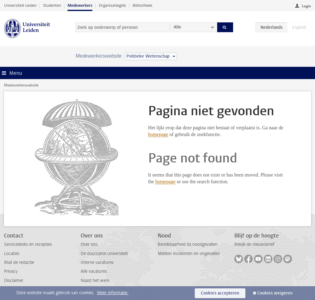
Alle (177, 27)
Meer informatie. (113, 293)
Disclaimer (13, 280)
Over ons (89, 244)
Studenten (52, 5)
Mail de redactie (19, 262)
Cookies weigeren (275, 293)
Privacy (10, 271)
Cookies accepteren (220, 293)
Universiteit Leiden (20, 5)
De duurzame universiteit (104, 253)
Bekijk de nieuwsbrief (254, 244)
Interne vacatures (97, 262)
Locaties (11, 253)
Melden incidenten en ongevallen (189, 253)
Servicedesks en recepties (28, 244)
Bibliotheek (142, 5)
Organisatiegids (112, 5)
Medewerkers (79, 5)
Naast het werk (95, 280)
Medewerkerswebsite (21, 85)
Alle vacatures (94, 271)
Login (306, 6)
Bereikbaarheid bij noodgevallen (187, 244)
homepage (158, 134)
